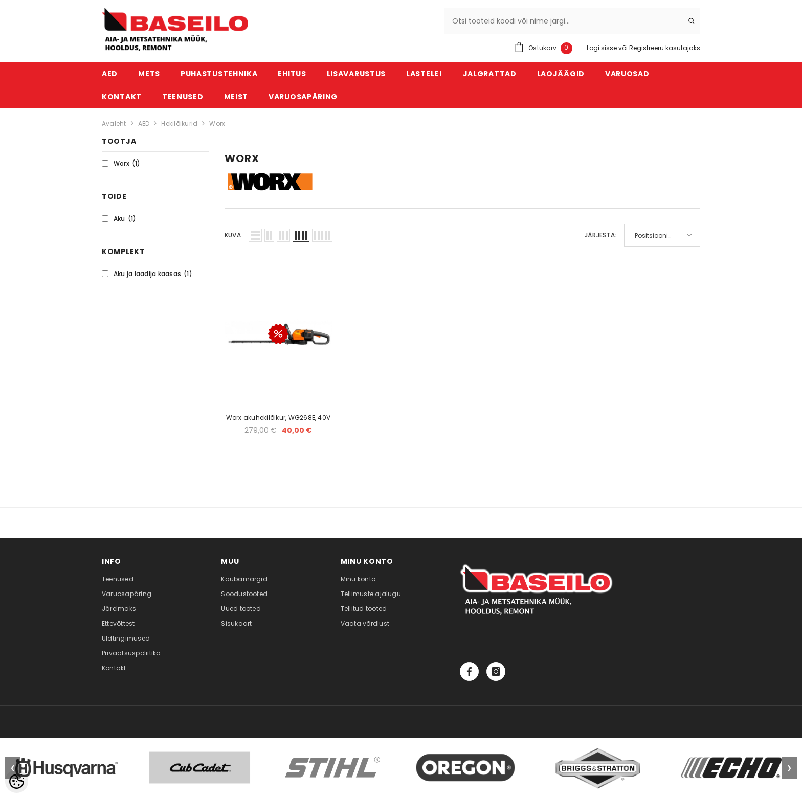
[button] (255, 235)
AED (144, 123)
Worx (217, 123)
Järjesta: (600, 235)
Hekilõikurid (179, 123)
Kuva (233, 235)
